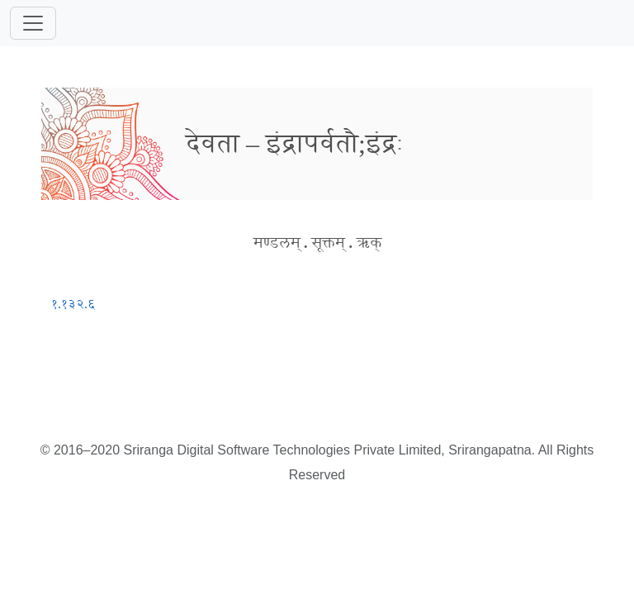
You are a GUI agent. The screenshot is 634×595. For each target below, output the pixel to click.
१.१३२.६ (73, 304)
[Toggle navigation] (33, 23)
